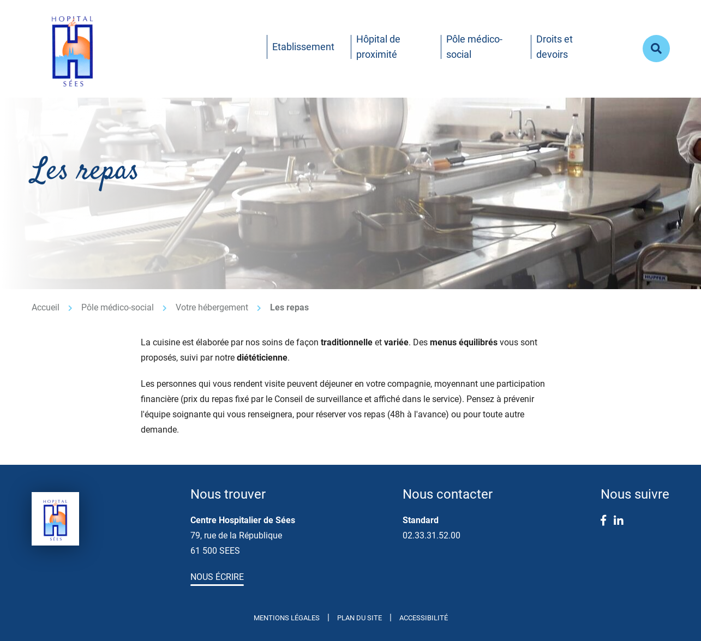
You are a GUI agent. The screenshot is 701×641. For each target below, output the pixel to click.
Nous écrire (217, 577)
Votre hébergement (212, 307)
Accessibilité (423, 618)
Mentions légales (287, 618)
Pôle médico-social (117, 307)
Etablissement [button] (303, 46)
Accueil (45, 307)
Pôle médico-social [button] (474, 46)
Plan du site (359, 618)
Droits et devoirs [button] (554, 46)
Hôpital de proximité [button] (378, 46)
